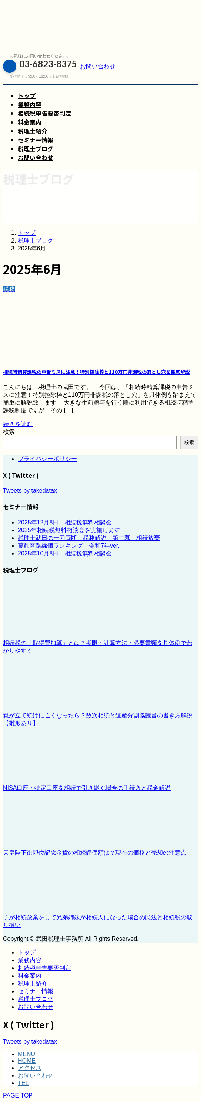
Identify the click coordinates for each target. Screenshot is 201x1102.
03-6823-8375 (40, 66)
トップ (27, 952)
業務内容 (29, 960)
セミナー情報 (35, 991)
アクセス (29, 1068)
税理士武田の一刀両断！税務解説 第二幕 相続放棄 (89, 538)
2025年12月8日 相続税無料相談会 (65, 522)
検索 (9, 432)
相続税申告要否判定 (44, 968)
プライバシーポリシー (47, 459)
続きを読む (18, 424)
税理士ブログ (35, 999)
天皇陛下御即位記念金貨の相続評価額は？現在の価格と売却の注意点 (95, 852)
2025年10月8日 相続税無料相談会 (65, 553)
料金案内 (29, 976)
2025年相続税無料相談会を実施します (69, 530)
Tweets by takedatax (30, 490)
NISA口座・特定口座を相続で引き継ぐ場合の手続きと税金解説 (87, 788)
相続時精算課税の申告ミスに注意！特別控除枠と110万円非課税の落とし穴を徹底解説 (96, 371)
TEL (23, 1083)
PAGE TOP (18, 1095)
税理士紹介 (32, 983)
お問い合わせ (35, 1007)
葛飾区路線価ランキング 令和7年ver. (69, 545)
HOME (27, 1061)
